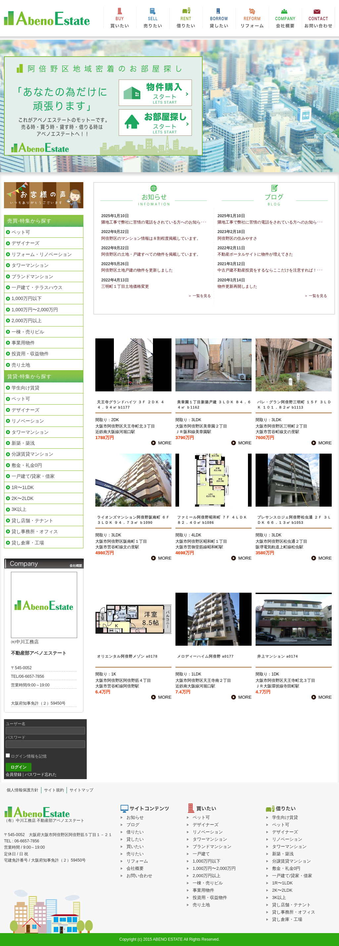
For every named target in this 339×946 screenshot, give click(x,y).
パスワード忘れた (41, 774)
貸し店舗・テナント (291, 904)
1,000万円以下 (207, 861)
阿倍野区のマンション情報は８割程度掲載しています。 (151, 238)
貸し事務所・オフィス (293, 912)
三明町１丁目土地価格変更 (125, 286)
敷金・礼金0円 (286, 868)
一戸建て (201, 853)
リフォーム (252, 20)
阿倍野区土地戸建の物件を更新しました (137, 270)
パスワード (15, 737)
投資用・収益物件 (210, 897)
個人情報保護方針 (22, 790)
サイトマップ (81, 790)
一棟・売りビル (208, 882)
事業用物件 (203, 890)
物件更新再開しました (237, 286)
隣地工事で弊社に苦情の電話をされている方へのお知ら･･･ (154, 222)
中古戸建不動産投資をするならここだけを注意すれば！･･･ (270, 270)
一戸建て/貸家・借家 (292, 875)
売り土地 (201, 904)
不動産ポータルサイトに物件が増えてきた (255, 254)
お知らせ (135, 817)
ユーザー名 (15, 724)
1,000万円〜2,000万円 (214, 868)
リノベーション (287, 839)
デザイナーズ (285, 831)
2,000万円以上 (207, 875)
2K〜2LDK (282, 890)
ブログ (132, 824)
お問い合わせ (318, 20)
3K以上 (279, 897)
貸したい (219, 20)
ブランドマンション (212, 846)
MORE (164, 442)
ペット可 (280, 824)
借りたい (186, 20)
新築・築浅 (283, 853)
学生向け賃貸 (285, 817)
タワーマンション (289, 846)
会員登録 (14, 774)
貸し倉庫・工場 (287, 919)
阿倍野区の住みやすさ (237, 238)
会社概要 (285, 20)
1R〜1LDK (282, 882)
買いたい (119, 20)
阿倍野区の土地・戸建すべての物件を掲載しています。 (151, 254)
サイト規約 (54, 790)
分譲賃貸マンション (291, 861)
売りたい (153, 20)
